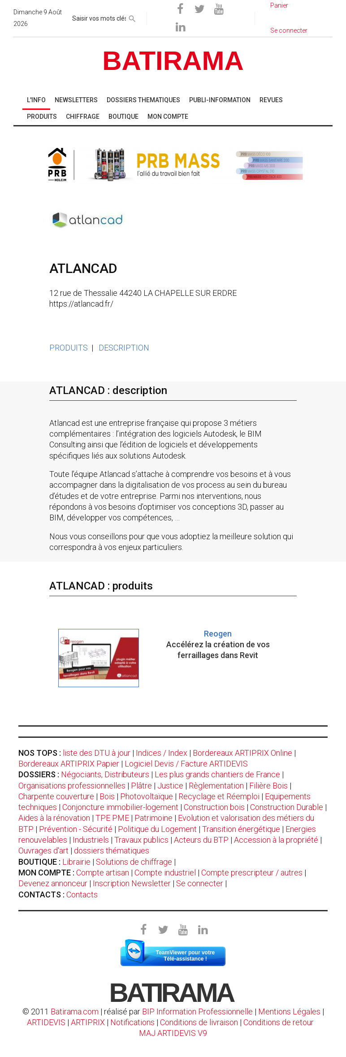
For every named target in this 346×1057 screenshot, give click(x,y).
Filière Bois (268, 785)
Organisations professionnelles (71, 785)
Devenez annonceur (52, 883)
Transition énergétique (241, 829)
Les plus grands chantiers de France (217, 774)
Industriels (91, 840)
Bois (107, 796)
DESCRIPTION (124, 347)
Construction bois (214, 807)
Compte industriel (165, 872)
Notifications (133, 1022)
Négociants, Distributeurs (105, 774)
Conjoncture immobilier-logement (120, 807)
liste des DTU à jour (96, 753)
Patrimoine (153, 818)
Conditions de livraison (199, 1022)
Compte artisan (102, 872)
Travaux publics (141, 840)
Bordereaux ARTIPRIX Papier (68, 763)
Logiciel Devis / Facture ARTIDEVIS (186, 763)
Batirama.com (75, 1011)
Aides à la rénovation (54, 818)
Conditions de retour (278, 1022)
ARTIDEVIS (46, 1022)
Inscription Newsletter (132, 883)
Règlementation (216, 785)
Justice (170, 785)
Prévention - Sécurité (75, 829)
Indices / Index (161, 753)
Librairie (76, 861)
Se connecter (199, 883)
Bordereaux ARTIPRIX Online (242, 753)
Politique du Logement (157, 829)
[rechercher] (132, 17)
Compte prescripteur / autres (252, 872)
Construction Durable (286, 807)
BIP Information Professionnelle (197, 1011)
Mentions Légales (289, 1011)
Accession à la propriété (276, 840)
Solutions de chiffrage (134, 861)
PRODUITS (68, 347)
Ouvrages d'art (43, 850)
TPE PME (112, 818)
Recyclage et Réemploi (219, 796)
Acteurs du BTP (201, 840)
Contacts (82, 894)
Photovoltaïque (146, 796)
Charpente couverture (56, 796)
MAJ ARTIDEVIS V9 (173, 1033)
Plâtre (141, 785)
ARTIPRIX (88, 1022)
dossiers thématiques (111, 850)
